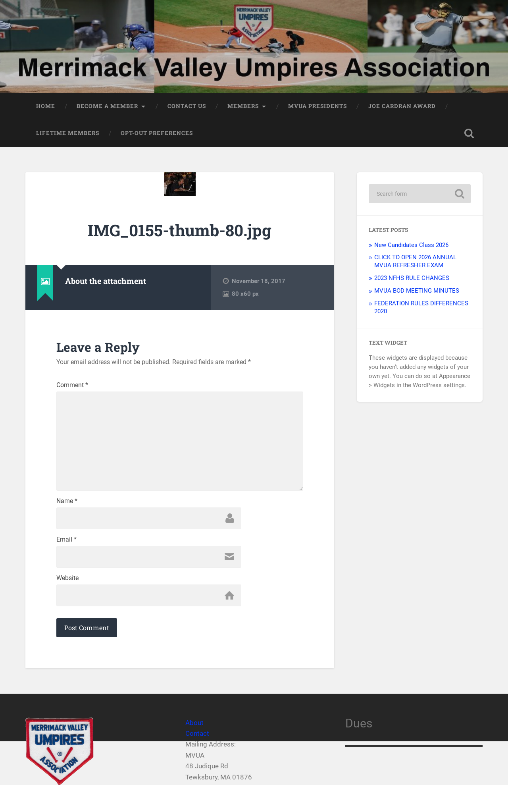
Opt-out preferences (157, 133)
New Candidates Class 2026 (411, 245)
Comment (72, 385)
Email (66, 539)
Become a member (107, 106)
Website (67, 578)
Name (66, 501)
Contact (197, 733)
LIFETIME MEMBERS (67, 133)
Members (243, 106)
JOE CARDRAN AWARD (402, 106)
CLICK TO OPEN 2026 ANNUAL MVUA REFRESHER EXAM (415, 261)
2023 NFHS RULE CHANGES (411, 278)
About (194, 723)
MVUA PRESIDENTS (317, 106)
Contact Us (186, 106)
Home (45, 106)
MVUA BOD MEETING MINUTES (416, 290)
